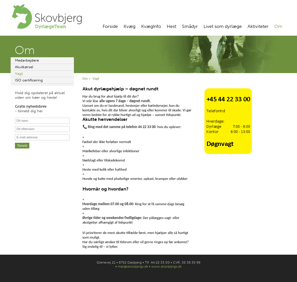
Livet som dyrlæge (223, 26)
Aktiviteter (258, 26)
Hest (171, 26)
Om (278, 26)
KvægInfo (151, 26)
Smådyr (190, 26)
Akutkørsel (24, 67)
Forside (110, 26)
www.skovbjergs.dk (166, 266)
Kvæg (129, 26)
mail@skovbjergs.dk (133, 266)
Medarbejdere (27, 60)
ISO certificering (29, 80)
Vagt (19, 73)
